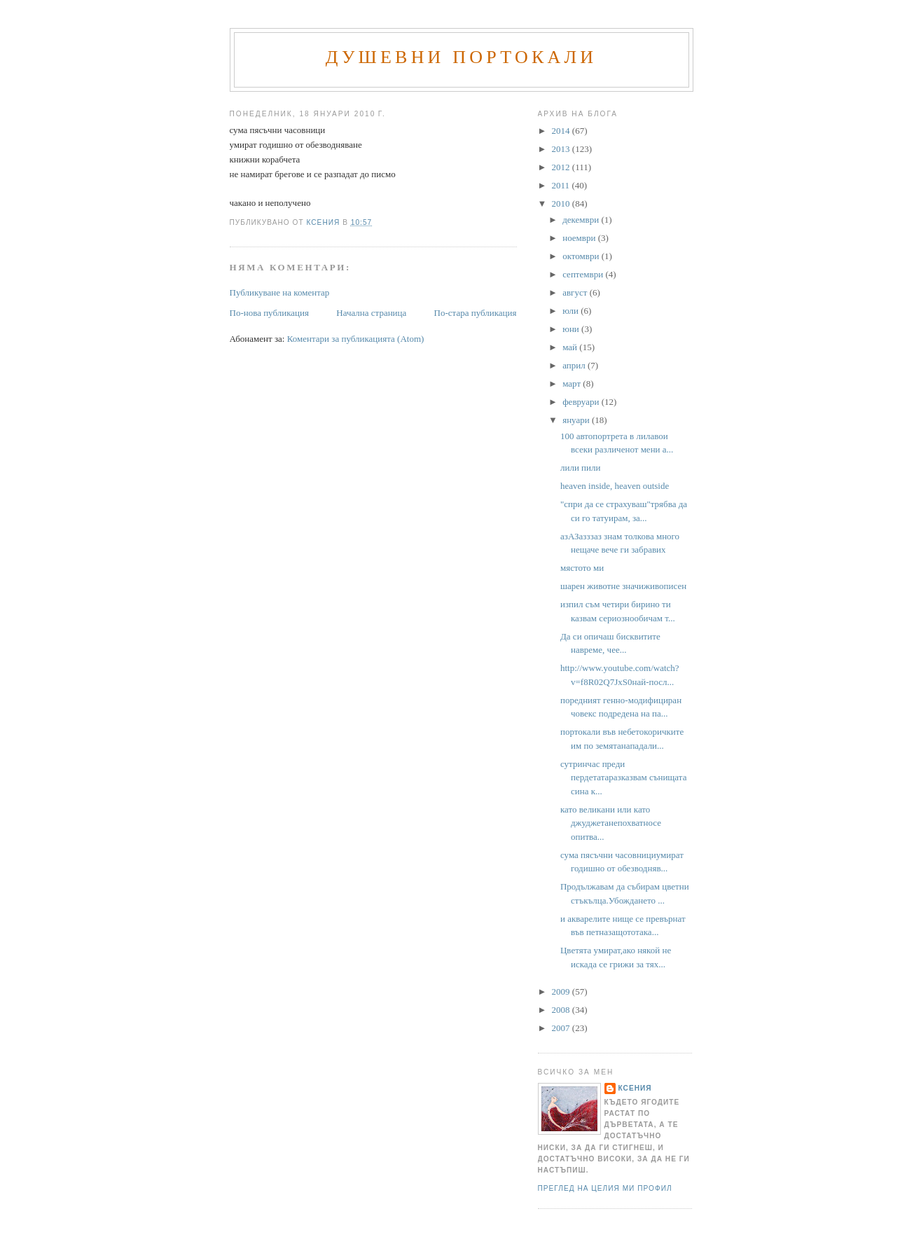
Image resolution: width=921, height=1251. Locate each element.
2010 (562, 203)
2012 (562, 167)
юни (571, 329)
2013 (562, 149)
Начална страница (371, 312)
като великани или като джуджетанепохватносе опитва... (610, 823)
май (570, 347)
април (575, 365)
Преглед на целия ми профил (605, 1188)
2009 (562, 991)
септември (583, 274)
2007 (562, 1028)
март (572, 383)
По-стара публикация (475, 312)
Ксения (635, 1088)
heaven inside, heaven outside (614, 486)
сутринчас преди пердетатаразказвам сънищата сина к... (623, 777)
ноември (579, 238)
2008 (562, 1009)
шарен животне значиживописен (623, 586)
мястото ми (582, 567)
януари (577, 420)
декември (581, 219)
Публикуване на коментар (280, 292)
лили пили (580, 467)
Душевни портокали (461, 57)
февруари (581, 401)
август (575, 292)
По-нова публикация (269, 312)
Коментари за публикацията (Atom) (355, 338)
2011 (562, 185)
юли (571, 310)
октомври (581, 256)
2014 (562, 130)
